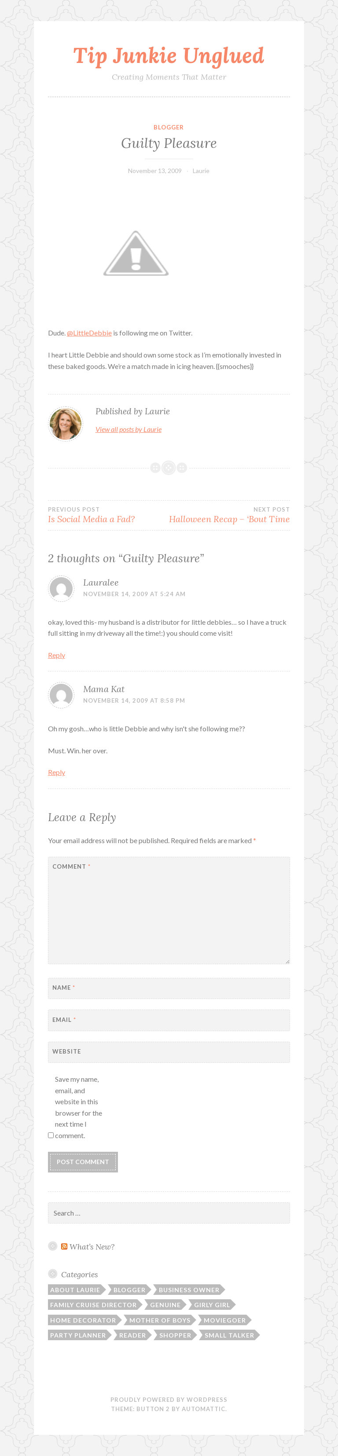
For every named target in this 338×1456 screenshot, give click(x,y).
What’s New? (92, 1247)
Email (64, 1019)
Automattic (203, 1408)
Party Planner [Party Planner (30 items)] (78, 1335)
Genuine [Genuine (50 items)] (165, 1305)
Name (63, 987)
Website (66, 1051)
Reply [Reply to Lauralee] (56, 655)
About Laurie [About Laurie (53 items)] (75, 1290)
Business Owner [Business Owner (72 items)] (189, 1290)
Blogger (169, 127)
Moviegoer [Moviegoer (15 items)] (225, 1320)
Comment (71, 866)
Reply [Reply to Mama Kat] (56, 772)
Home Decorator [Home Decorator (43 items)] (83, 1320)
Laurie (201, 170)
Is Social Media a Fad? (108, 515)
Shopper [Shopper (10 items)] (175, 1335)
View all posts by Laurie (129, 429)
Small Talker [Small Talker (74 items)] (229, 1335)
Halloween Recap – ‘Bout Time (229, 515)
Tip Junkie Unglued (169, 55)
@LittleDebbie (89, 332)
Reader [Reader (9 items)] (132, 1335)
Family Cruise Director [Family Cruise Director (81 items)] (93, 1305)
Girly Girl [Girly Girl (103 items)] (212, 1305)
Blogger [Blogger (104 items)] (130, 1290)
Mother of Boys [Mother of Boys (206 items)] (160, 1320)
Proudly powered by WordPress (169, 1399)
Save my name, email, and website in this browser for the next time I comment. (78, 1107)
